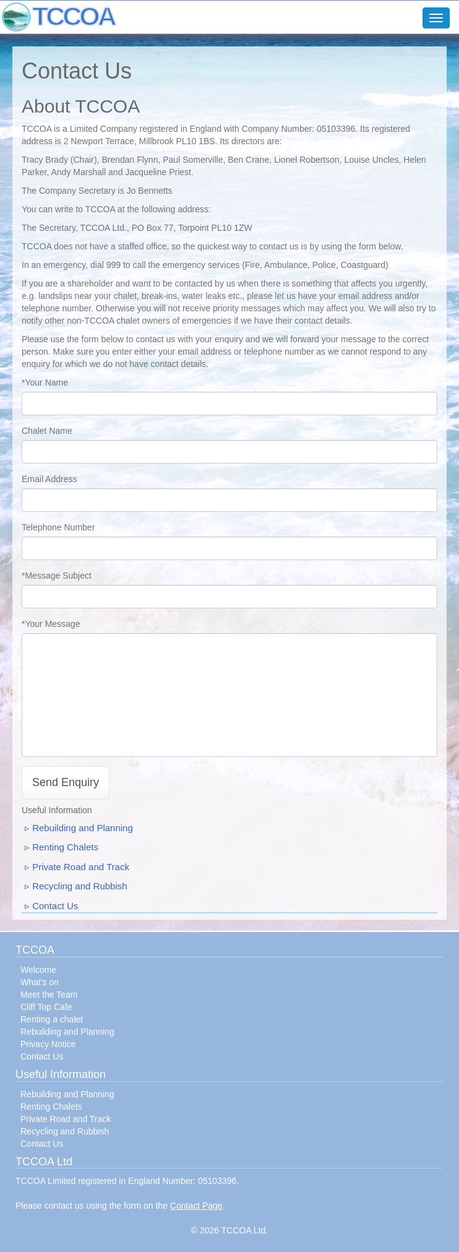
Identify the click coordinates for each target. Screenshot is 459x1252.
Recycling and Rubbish (79, 886)
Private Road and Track (80, 866)
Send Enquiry (65, 782)
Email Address (49, 479)
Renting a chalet (51, 1019)
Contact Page (196, 1206)
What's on (39, 982)
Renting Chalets (65, 847)
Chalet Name (47, 431)
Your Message (52, 624)
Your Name (46, 382)
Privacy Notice (47, 1044)
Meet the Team (48, 994)
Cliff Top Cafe (46, 1007)
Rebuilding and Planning (82, 827)
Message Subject (58, 576)
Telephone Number (58, 527)
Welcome (38, 970)
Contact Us (55, 905)
